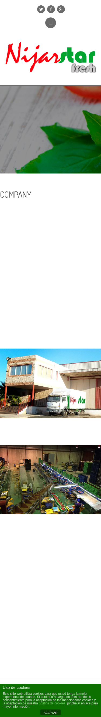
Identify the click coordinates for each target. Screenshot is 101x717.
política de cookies (52, 703)
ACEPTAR (50, 712)
